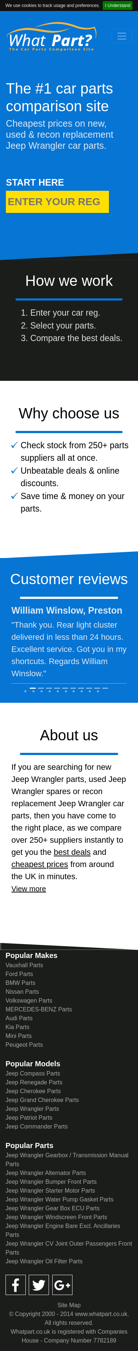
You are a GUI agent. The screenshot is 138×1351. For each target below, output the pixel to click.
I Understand (117, 5)
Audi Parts (19, 1018)
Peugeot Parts (24, 1045)
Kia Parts (17, 1027)
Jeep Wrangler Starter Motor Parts (50, 1190)
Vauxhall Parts (24, 965)
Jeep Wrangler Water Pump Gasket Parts (59, 1199)
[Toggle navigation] (122, 36)
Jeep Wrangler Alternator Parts (46, 1173)
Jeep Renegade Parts (34, 1082)
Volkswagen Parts (29, 1000)
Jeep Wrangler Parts (32, 1109)
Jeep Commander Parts (37, 1126)
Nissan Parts (22, 992)
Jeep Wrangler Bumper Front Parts (51, 1182)
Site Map (69, 1305)
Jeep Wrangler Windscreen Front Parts (56, 1217)
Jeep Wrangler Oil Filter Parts (44, 1261)
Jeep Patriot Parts (29, 1118)
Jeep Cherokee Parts (33, 1091)
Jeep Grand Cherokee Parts (42, 1100)
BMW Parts (20, 983)
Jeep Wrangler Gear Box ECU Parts (53, 1208)
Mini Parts (19, 1036)
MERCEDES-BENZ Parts (39, 1009)
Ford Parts (19, 974)
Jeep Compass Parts (33, 1073)
